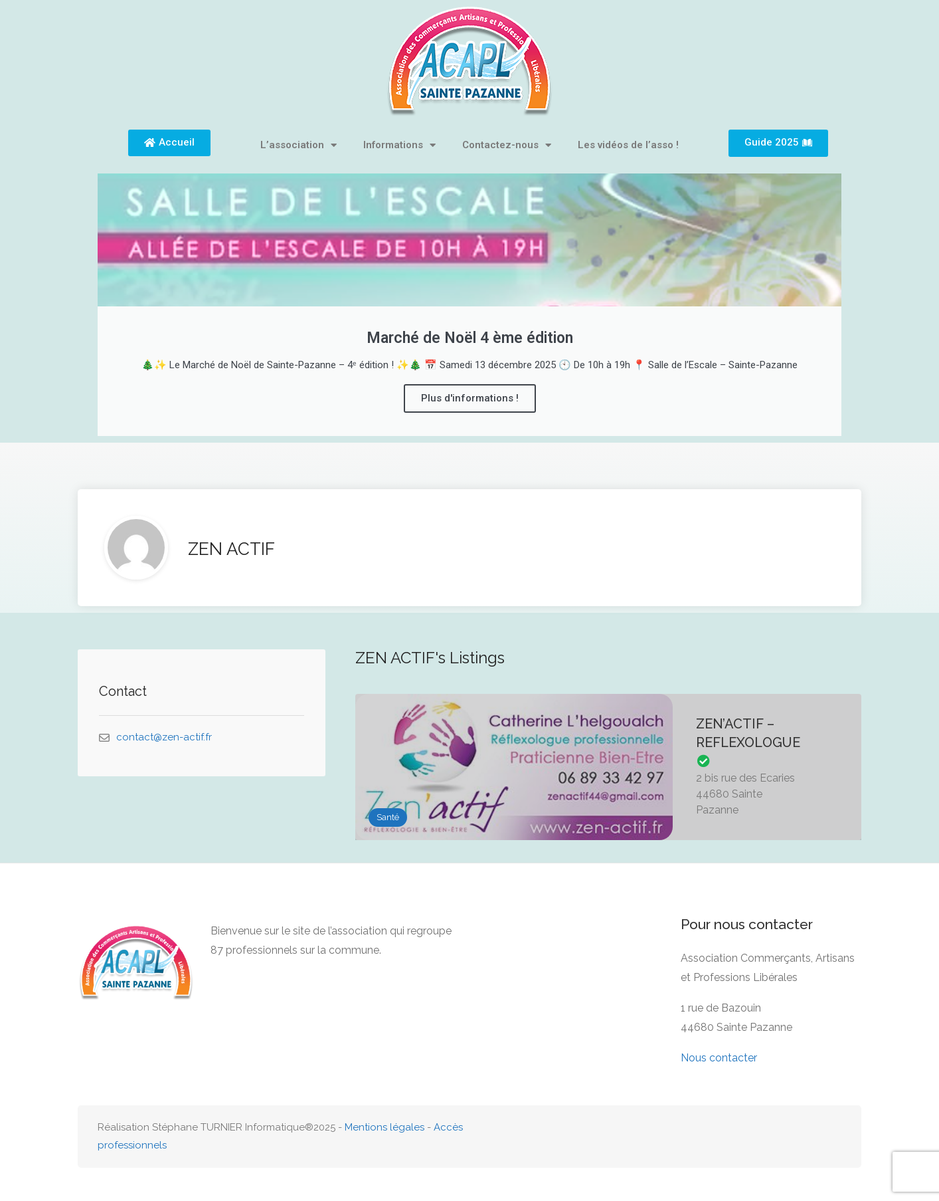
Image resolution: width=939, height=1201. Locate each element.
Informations (399, 145)
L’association (298, 145)
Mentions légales (384, 1127)
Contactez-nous (506, 145)
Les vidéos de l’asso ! (628, 145)
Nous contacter (719, 1057)
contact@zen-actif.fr (164, 737)
